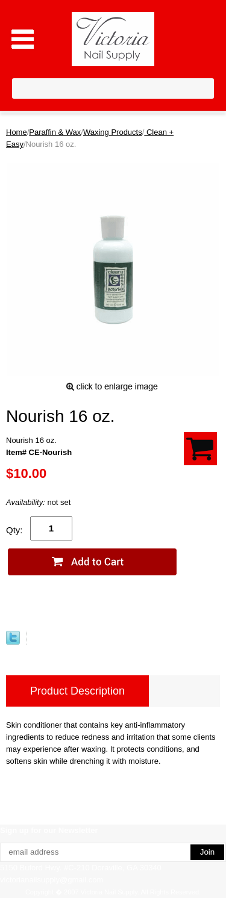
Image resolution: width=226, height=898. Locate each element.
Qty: (14, 530)
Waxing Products (112, 132)
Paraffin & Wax (55, 132)
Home (16, 132)
